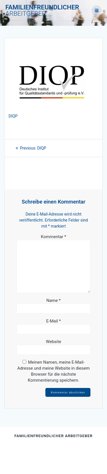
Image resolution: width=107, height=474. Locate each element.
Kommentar (53, 236)
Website (53, 341)
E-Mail (53, 321)
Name (53, 300)
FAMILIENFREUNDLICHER (42, 10)
